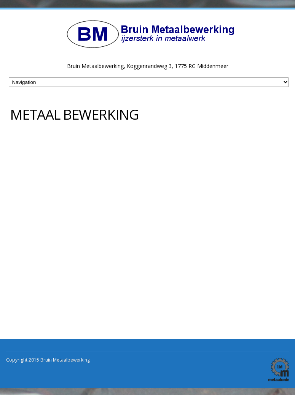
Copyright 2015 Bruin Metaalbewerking (48, 360)
